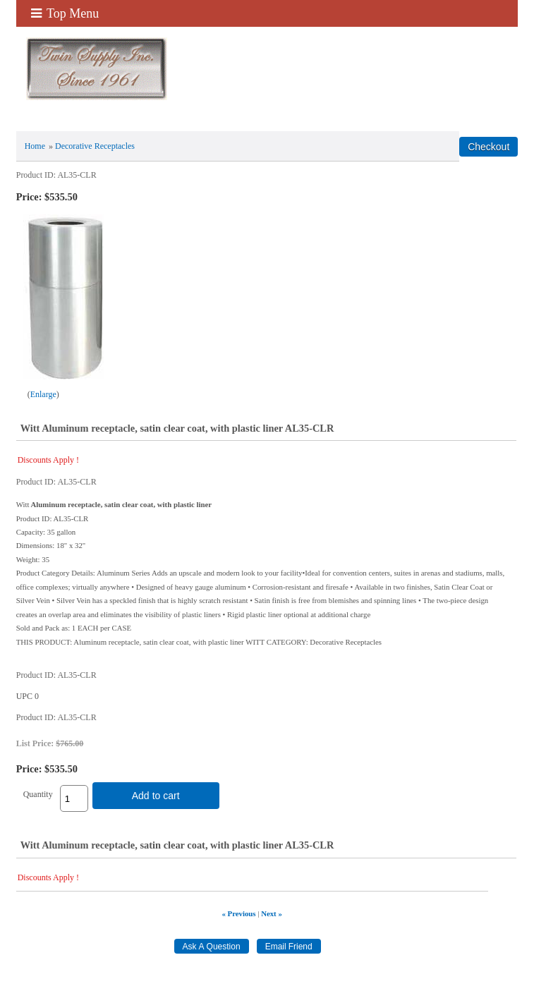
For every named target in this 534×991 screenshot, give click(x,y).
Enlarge (43, 394)
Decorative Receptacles (95, 146)
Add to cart (156, 796)
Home (35, 146)
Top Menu (65, 13)
